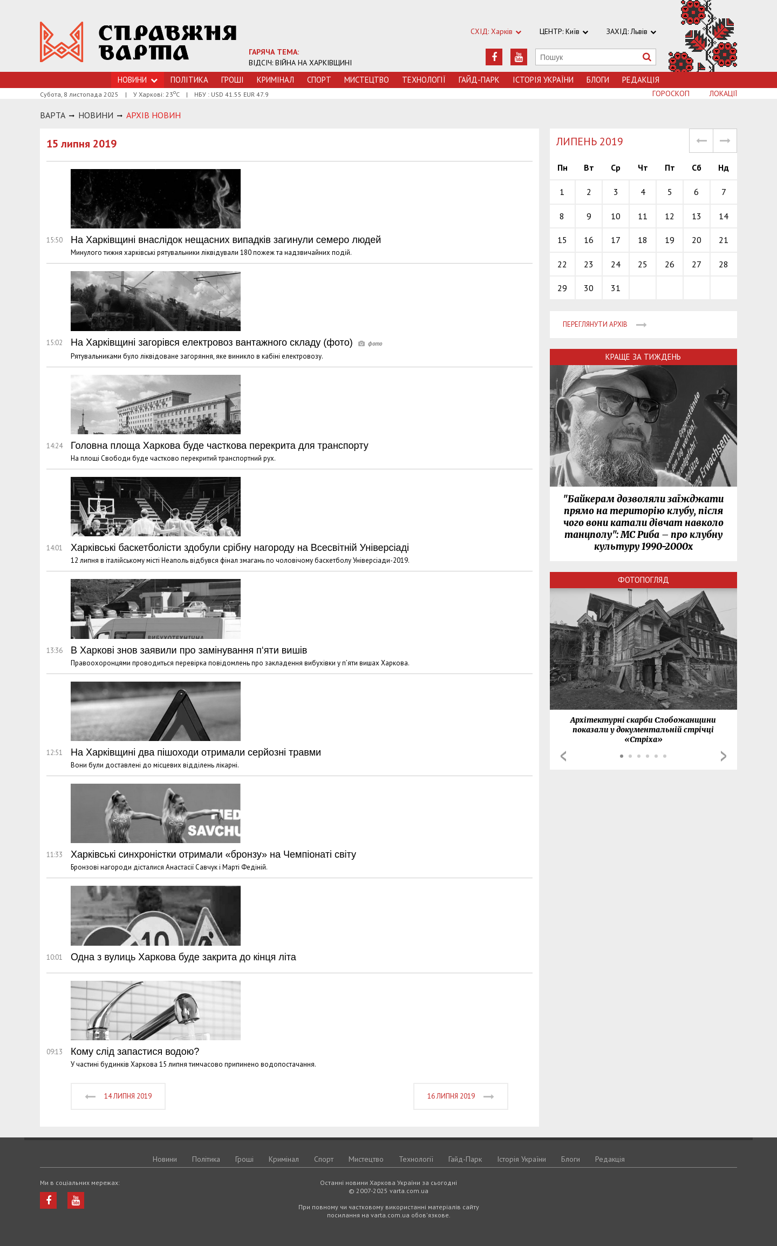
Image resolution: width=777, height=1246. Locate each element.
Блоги (598, 80)
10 (616, 216)
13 (696, 216)
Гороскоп (671, 93)
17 (616, 239)
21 (723, 239)
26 (669, 264)
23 (589, 264)
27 (696, 264)
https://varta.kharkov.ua (138, 42)
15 (562, 239)
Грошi (232, 80)
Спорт (319, 80)
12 (669, 216)
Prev (563, 756)
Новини (165, 1159)
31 (616, 287)
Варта (52, 115)
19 (669, 239)
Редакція (640, 80)
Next (723, 756)
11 (643, 216)
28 (723, 264)
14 (723, 216)
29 (562, 287)
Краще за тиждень (643, 357)
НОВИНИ (95, 115)
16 (589, 239)
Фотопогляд (643, 580)
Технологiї (424, 80)
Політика (189, 80)
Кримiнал (275, 80)
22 (562, 264)
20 (696, 239)
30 (589, 287)
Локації (723, 93)
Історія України (543, 80)
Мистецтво (366, 80)
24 (616, 264)
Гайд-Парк (479, 80)
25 (643, 264)
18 (643, 239)
